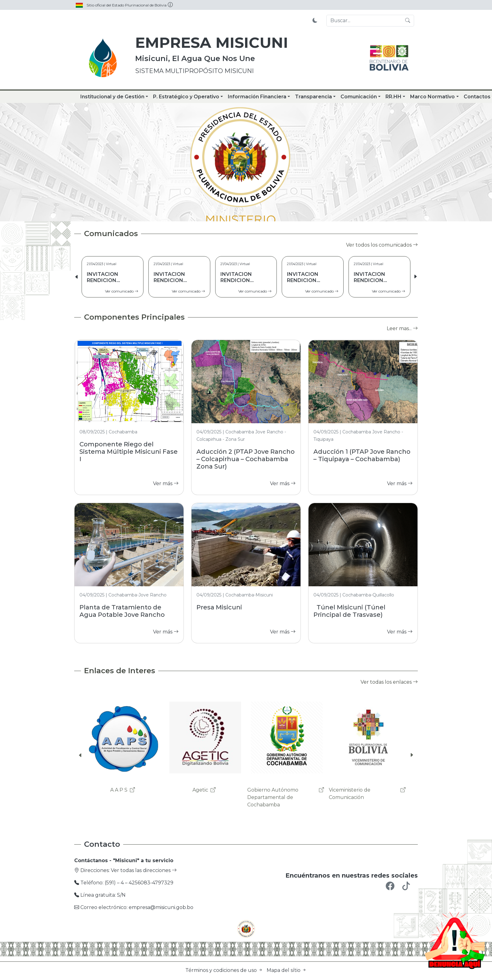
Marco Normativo (432, 97)
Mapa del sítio (287, 970)
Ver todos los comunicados (382, 245)
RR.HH (393, 97)
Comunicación (359, 97)
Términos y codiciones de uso (224, 970)
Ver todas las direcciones (144, 870)
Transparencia (313, 97)
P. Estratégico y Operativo (186, 97)
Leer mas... (402, 328)
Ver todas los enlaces (389, 682)
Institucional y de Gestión (112, 97)
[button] (415, 277)
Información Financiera (257, 97)
